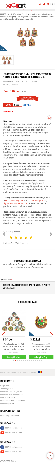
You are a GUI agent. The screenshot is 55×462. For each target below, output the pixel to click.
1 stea (11, 237)
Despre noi (4, 385)
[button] (13, 360)
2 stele (16, 237)
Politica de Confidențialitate (11, 391)
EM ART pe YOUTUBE (11, 433)
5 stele (31, 237)
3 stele (21, 237)
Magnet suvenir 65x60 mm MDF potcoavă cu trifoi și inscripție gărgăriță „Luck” (41, 346)
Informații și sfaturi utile (9, 415)
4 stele (26, 237)
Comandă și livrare (7, 403)
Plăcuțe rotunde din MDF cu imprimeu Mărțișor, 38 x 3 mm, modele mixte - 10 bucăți (14, 346)
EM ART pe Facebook (11, 428)
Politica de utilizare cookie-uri (11, 394)
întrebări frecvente (7, 397)
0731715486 (42, 10)
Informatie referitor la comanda (12, 400)
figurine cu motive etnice (15, 203)
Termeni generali (6, 388)
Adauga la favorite (11, 85)
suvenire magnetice (37, 200)
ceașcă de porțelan (14, 200)
